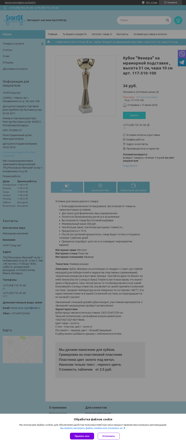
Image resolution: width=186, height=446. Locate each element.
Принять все (82, 436)
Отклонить (108, 436)
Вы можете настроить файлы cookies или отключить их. (91, 428)
